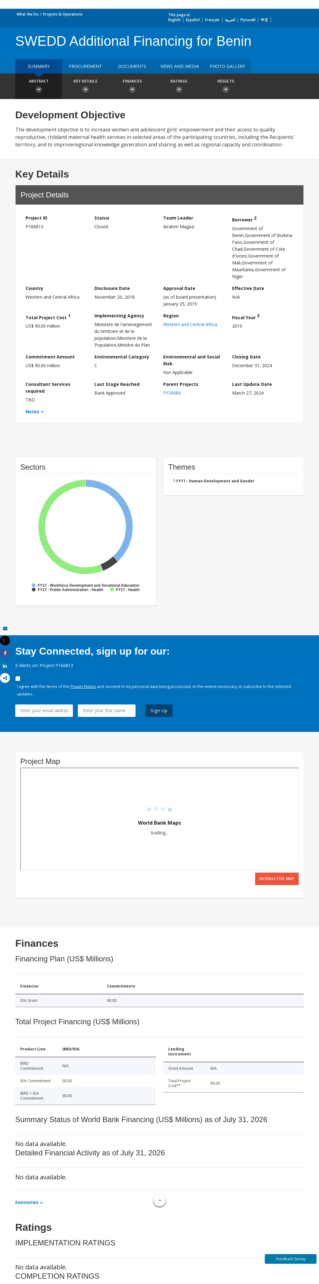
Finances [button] (132, 86)
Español (193, 19)
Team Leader (178, 218)
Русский (247, 19)
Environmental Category (121, 357)
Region (171, 316)
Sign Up (159, 710)
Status (101, 218)
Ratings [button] (178, 86)
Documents (132, 66)
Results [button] (225, 86)
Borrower (244, 219)
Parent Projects (180, 384)
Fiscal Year (245, 316)
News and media (179, 66)
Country (34, 288)
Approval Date (179, 288)
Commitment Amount (50, 357)
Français (212, 19)
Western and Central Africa (190, 324)
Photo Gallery (227, 66)
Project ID (36, 218)
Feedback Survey (291, 1259)
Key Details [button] (85, 86)
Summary (39, 66)
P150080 (172, 393)
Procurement (85, 66)
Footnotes (26, 1202)
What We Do (28, 14)
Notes (32, 412)
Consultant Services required (48, 387)
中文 (264, 19)
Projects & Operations (63, 14)
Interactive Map (276, 878)
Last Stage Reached (117, 384)
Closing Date (246, 357)
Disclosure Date (112, 288)
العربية (230, 19)
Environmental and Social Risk (191, 360)
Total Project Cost (48, 316)
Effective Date (248, 288)
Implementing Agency (119, 316)
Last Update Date (252, 384)
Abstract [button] (38, 86)
